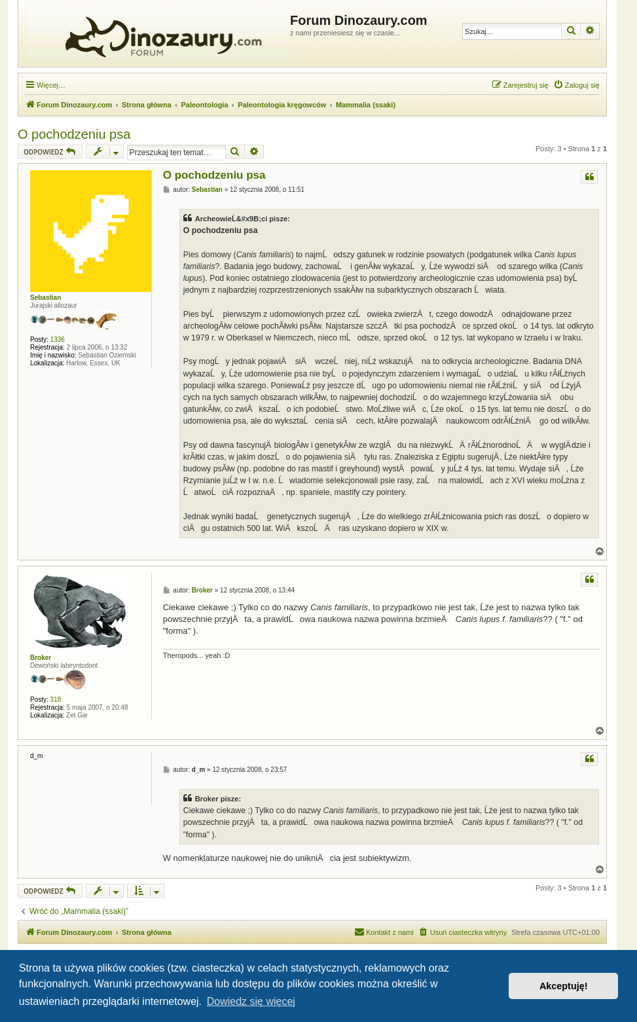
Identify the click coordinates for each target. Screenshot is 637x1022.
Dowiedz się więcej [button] (251, 1001)
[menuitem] (576, 85)
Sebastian (45, 297)
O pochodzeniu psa (74, 134)
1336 (57, 339)
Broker (40, 657)
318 (56, 699)
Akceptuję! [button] (563, 986)
